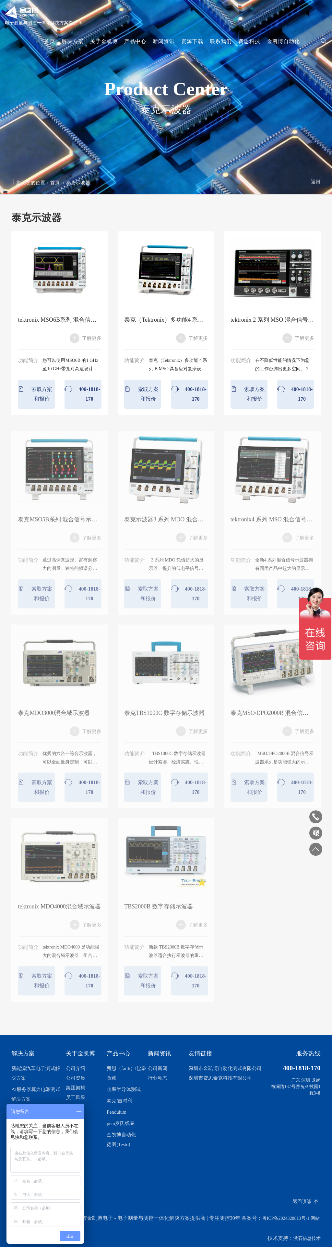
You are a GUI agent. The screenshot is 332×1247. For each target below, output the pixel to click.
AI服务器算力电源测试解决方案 (35, 1094)
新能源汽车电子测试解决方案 (35, 1073)
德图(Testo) (118, 1144)
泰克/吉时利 (119, 1100)
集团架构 (75, 1087)
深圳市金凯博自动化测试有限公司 (225, 1068)
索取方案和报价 (35, 394)
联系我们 (221, 41)
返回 (316, 181)
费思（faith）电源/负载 (126, 1073)
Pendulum (116, 1112)
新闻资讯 (164, 41)
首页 (49, 41)
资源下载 (192, 41)
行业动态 (157, 1078)
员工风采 (75, 1097)
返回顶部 (302, 1201)
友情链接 (200, 1053)
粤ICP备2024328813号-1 (285, 1218)
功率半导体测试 (124, 1089)
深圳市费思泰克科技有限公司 (220, 1078)
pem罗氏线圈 (121, 1123)
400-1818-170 (82, 394)
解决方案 (73, 41)
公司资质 (75, 1078)
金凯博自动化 (283, 41)
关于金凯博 (104, 41)
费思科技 (249, 41)
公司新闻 (157, 1068)
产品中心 (135, 41)
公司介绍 (75, 1068)
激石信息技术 (307, 1238)
